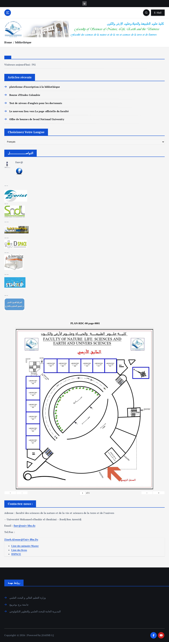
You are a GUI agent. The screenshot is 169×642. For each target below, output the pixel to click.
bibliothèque (23, 42)
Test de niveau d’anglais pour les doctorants (35, 103)
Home (8, 42)
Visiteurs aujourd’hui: (17, 64)
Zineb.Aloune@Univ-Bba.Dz (21, 539)
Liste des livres (19, 550)
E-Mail (158, 12)
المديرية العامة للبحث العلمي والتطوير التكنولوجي (35, 611)
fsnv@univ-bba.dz (24, 525)
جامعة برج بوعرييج (19, 604)
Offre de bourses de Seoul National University (36, 119)
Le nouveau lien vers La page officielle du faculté (39, 111)
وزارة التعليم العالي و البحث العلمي (27, 597)
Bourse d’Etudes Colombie (24, 95)
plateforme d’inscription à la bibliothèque (34, 86)
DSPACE (16, 554)
